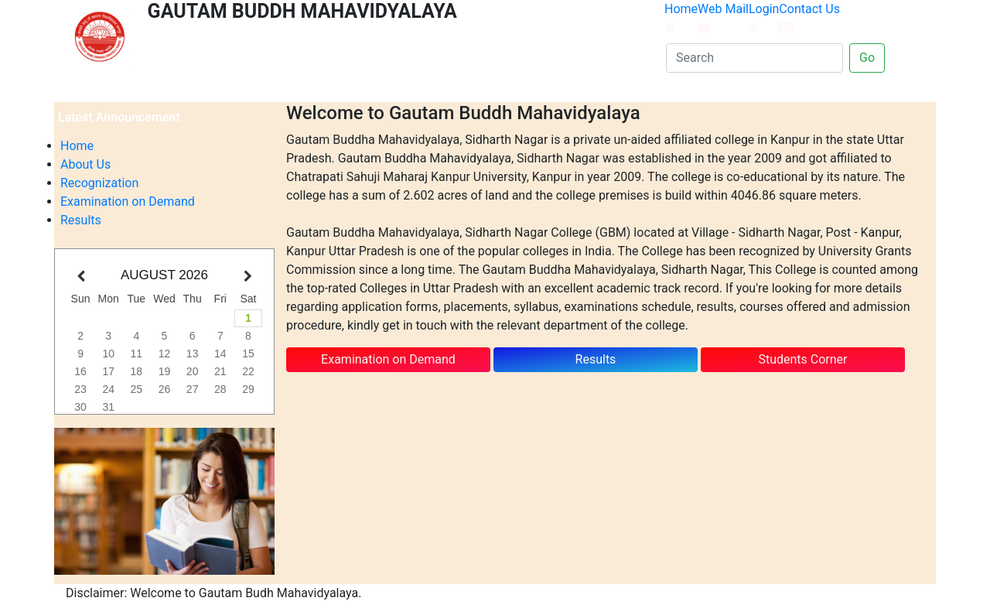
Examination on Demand (127, 201)
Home (681, 17)
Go (867, 57)
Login (764, 17)
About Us (85, 164)
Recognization (99, 183)
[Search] (754, 58)
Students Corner (802, 359)
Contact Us (809, 17)
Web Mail (723, 17)
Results (80, 220)
